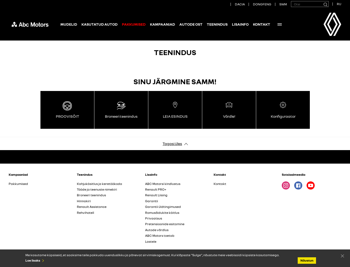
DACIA (240, 4)
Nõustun (342, 255)
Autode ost (191, 24)
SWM (283, 4)
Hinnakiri (84, 201)
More (279, 24)
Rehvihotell (85, 213)
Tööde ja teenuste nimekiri (97, 189)
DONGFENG (262, 4)
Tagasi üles (172, 143)
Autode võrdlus (157, 230)
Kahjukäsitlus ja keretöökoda (99, 184)
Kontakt (261, 24)
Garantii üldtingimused (163, 207)
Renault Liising (156, 195)
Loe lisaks (32, 260)
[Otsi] (325, 4)
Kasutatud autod (99, 24)
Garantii (151, 201)
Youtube (311, 185)
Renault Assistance (92, 207)
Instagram (286, 185)
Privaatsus (153, 218)
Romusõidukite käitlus (162, 213)
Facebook (298, 185)
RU (339, 4)
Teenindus (217, 24)
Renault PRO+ (155, 189)
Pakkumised (18, 184)
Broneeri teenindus (91, 195)
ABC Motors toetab (159, 236)
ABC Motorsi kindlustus (162, 184)
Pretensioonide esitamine (164, 224)
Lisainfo (240, 24)
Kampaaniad (162, 24)
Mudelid (68, 24)
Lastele (150, 241)
